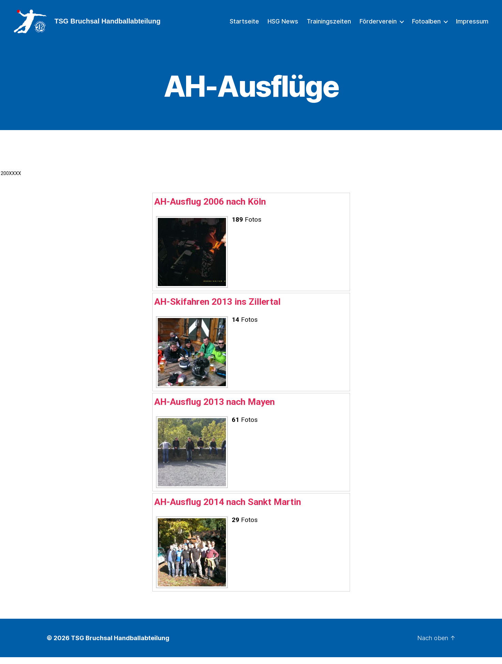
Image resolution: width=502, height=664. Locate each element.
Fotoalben (426, 24)
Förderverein (378, 24)
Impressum (472, 24)
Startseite (244, 24)
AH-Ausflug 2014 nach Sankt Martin (227, 508)
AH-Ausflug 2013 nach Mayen (214, 408)
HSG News (283, 24)
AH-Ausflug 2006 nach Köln (210, 208)
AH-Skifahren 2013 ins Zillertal (217, 308)
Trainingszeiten (329, 24)
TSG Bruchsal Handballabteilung (120, 644)
